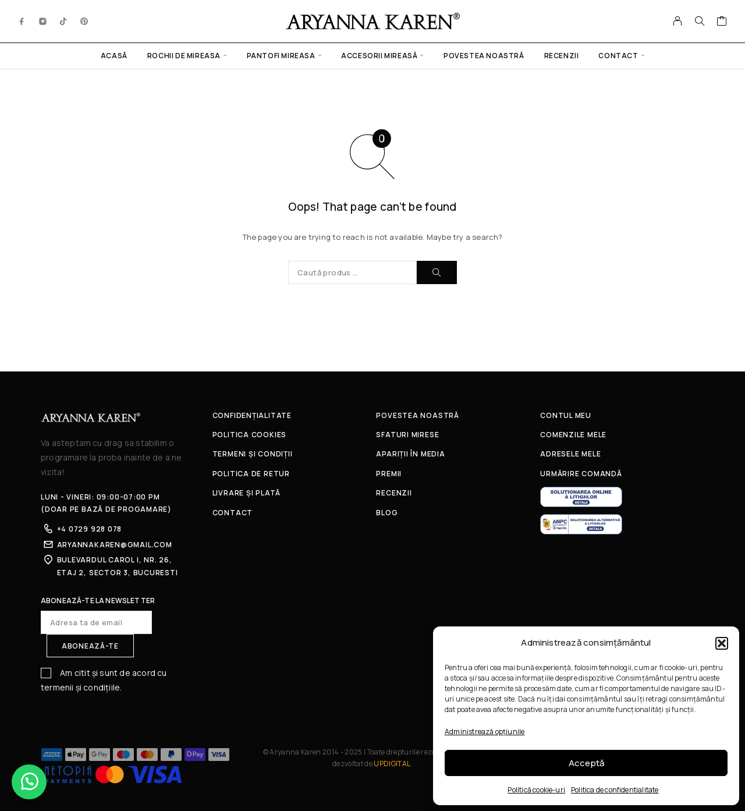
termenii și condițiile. (81, 687)
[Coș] (722, 22)
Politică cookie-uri (536, 790)
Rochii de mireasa (184, 55)
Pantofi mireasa (281, 55)
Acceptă (586, 763)
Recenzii (561, 55)
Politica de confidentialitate (614, 790)
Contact (618, 55)
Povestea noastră (484, 55)
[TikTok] (63, 21)
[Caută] (700, 21)
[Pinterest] (84, 21)
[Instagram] (43, 21)
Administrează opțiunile (484, 731)
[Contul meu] (677, 21)
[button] (722, 643)
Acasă (114, 55)
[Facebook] (22, 21)
